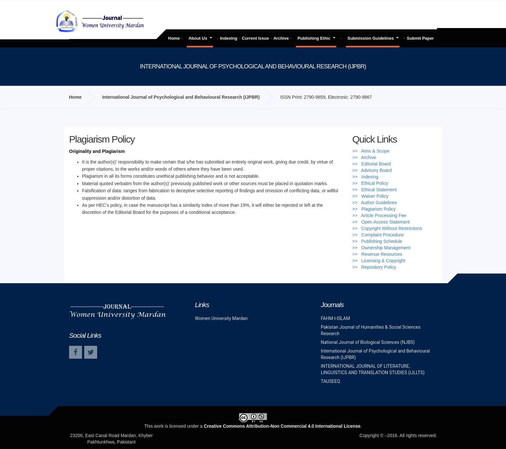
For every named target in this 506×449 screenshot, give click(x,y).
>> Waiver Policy (370, 196)
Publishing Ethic (314, 38)
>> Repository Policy (374, 267)
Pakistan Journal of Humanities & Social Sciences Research (370, 330)
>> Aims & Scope (371, 151)
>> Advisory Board (372, 170)
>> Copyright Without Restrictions (387, 228)
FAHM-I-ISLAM (335, 318)
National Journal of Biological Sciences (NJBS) (368, 342)
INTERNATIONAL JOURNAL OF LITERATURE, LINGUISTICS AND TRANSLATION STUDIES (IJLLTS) (373, 369)
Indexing (228, 38)
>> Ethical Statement (374, 189)
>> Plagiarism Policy (374, 209)
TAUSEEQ (330, 381)
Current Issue (255, 38)
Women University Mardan (221, 318)
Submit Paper (420, 38)
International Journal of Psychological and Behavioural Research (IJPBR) (181, 97)
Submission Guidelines (371, 38)
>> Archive (364, 157)
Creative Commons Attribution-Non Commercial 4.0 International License (282, 426)
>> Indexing (365, 176)
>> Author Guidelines (374, 202)
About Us (197, 38)
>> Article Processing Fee (379, 215)
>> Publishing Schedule (377, 241)
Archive (281, 38)
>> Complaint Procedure (378, 234)
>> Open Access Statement (381, 221)
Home (174, 38)
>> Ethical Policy (370, 183)
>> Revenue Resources (377, 254)
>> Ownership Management (381, 247)
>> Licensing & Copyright (378, 260)
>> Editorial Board (371, 163)
